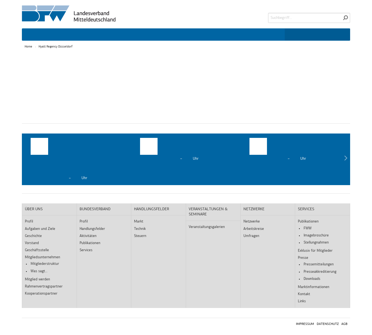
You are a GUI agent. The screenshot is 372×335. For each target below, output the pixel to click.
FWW (308, 228)
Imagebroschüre (316, 235)
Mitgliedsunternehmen (42, 257)
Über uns (34, 209)
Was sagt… (39, 271)
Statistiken (136, 77)
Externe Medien (204, 77)
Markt (138, 221)
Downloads (312, 279)
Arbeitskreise (253, 229)
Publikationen (90, 243)
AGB (344, 324)
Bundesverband (95, 209)
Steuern (140, 236)
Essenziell (73, 77)
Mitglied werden (37, 279)
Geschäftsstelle (37, 250)
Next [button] (345, 159)
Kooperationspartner (41, 293)
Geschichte (33, 236)
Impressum (305, 324)
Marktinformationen (313, 287)
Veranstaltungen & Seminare (208, 212)
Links (302, 301)
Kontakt (304, 294)
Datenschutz (328, 324)
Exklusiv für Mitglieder (315, 251)
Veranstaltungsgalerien (207, 227)
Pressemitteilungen (319, 264)
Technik (140, 229)
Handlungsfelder (92, 229)
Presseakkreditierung (320, 272)
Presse (303, 258)
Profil (29, 221)
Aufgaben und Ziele (40, 229)
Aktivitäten (88, 236)
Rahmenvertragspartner (44, 286)
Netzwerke (254, 209)
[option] (76, 159)
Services (86, 250)
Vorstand (32, 243)
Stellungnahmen (316, 242)
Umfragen (251, 236)
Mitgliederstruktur (45, 264)
